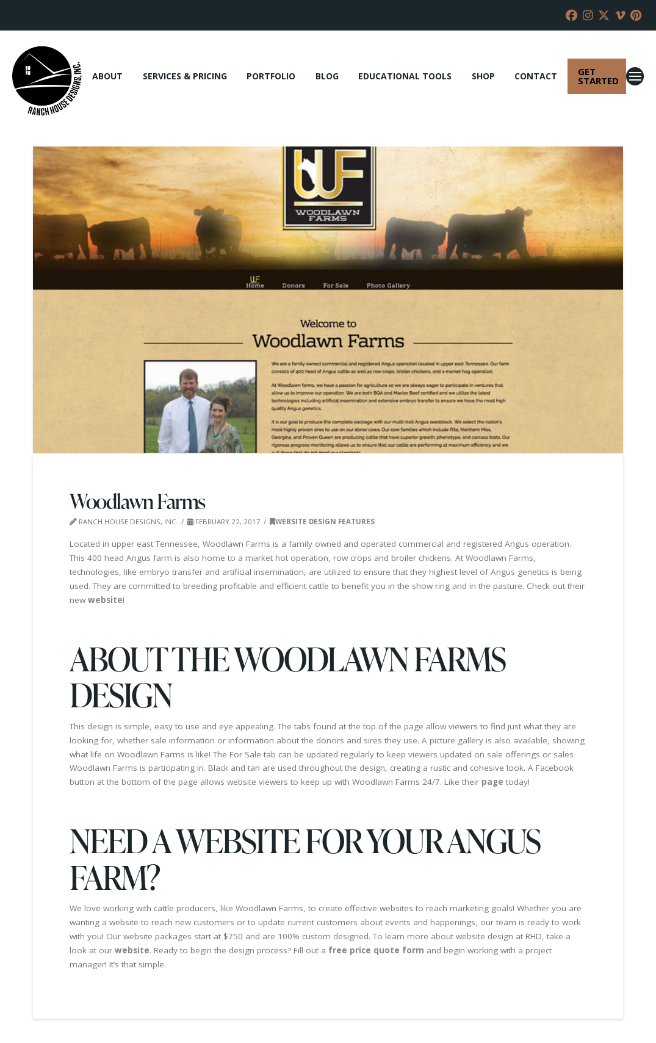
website (105, 599)
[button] (635, 76)
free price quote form (376, 950)
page (492, 781)
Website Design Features (322, 521)
